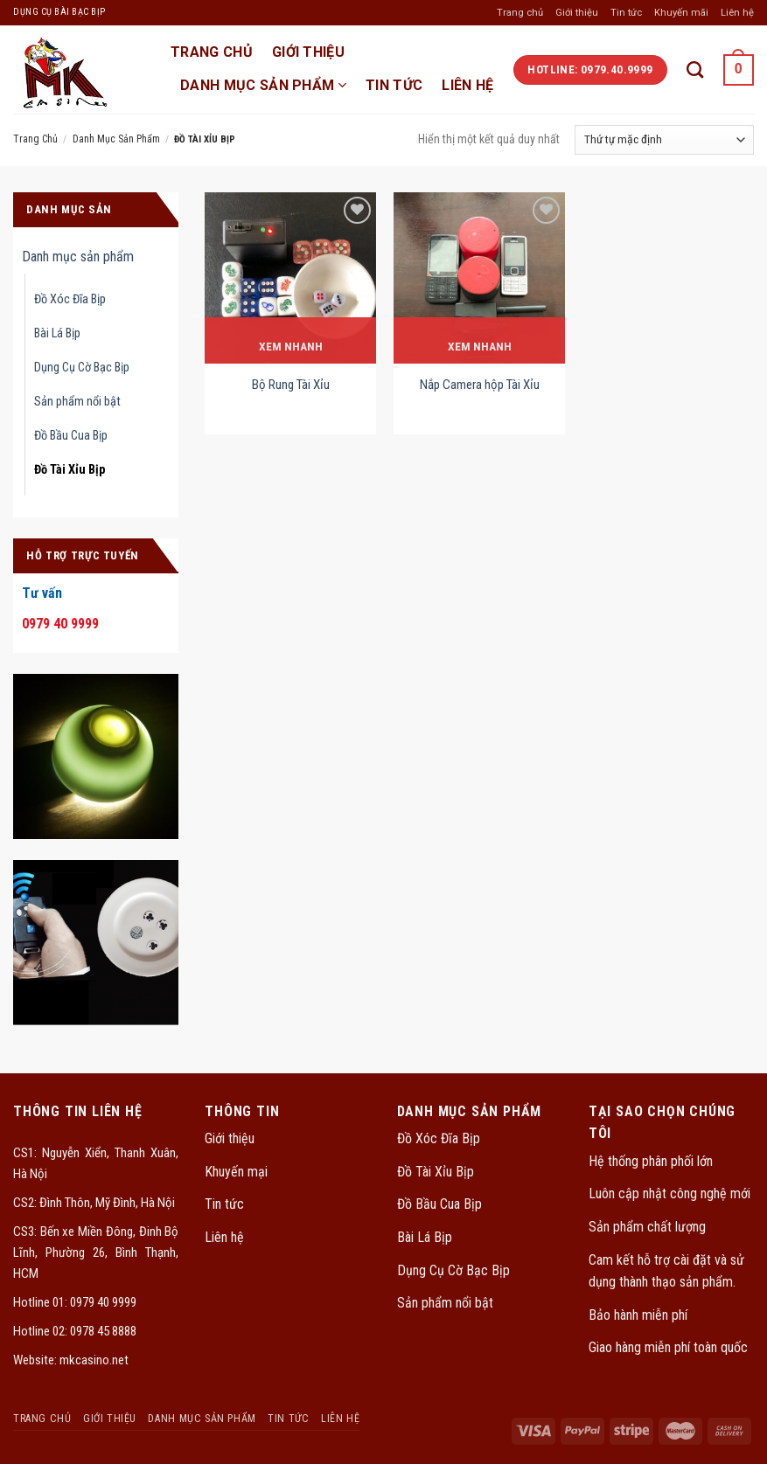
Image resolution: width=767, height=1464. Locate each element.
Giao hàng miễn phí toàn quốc (668, 1347)
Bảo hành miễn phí (638, 1315)
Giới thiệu (576, 12)
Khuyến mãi (681, 12)
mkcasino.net (94, 1360)
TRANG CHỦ (212, 52)
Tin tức (626, 12)
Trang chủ (520, 12)
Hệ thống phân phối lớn (651, 1161)
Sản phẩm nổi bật (77, 401)
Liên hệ (737, 12)
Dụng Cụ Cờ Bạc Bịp (81, 367)
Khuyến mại (236, 1171)
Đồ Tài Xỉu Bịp (69, 469)
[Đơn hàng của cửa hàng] (664, 140)
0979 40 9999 (101, 1302)
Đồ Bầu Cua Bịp (71, 435)
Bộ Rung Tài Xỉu (291, 384)
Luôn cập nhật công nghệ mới (669, 1193)
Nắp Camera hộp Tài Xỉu (480, 384)
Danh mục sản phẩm (263, 85)
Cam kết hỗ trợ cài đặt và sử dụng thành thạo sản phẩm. (666, 1271)
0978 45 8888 (101, 1331)
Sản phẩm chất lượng (647, 1226)
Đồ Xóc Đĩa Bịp (70, 299)
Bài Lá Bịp (57, 333)
